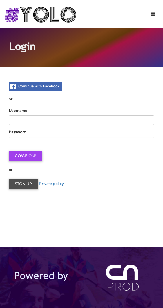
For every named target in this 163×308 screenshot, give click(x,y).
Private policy (51, 184)
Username (18, 111)
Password (17, 132)
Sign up (23, 184)
